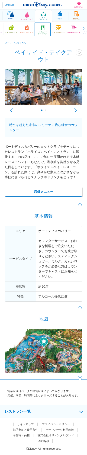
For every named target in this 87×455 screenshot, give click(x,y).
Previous (11, 110)
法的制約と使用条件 (25, 429)
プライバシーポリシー (56, 424)
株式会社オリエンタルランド (56, 435)
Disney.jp (43, 440)
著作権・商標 (21, 435)
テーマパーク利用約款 (60, 429)
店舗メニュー (43, 192)
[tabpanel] (43, 89)
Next (76, 110)
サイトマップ (25, 424)
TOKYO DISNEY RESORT (42, 4)
